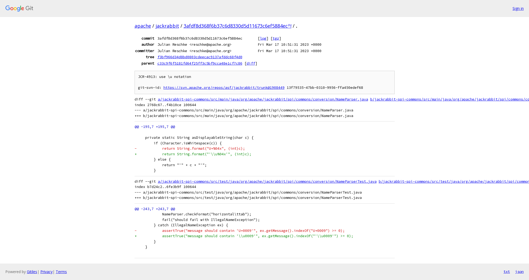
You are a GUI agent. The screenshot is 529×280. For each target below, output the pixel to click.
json (519, 271)
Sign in (518, 8)
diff (251, 63)
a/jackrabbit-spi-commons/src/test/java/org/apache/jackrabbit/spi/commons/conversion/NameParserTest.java (267, 181)
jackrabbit (167, 26)
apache (143, 26)
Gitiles (32, 271)
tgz (276, 38)
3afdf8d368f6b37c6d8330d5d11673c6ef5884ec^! (237, 26)
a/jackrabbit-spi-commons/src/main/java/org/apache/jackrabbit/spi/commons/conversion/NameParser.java (263, 99)
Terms (61, 271)
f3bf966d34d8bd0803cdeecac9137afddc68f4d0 (199, 57)
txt (507, 271)
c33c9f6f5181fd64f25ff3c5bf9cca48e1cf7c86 (199, 63)
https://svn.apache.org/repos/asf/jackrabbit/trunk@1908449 (224, 87)
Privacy (46, 271)
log (263, 38)
